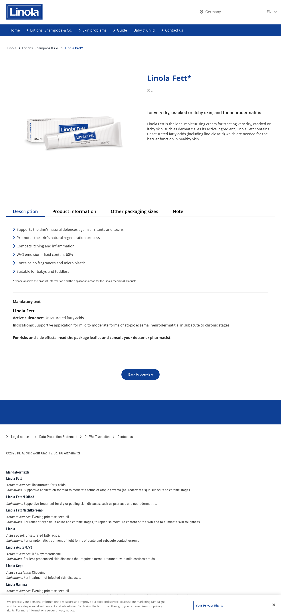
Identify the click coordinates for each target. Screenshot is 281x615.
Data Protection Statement (55, 437)
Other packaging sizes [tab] (134, 211)
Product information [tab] (74, 211)
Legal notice (17, 437)
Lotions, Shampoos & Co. (49, 30)
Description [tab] (25, 211)
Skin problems (93, 30)
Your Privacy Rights (209, 605)
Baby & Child (144, 30)
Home (15, 30)
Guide (120, 30)
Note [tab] (178, 211)
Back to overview (140, 374)
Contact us (172, 30)
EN (272, 11)
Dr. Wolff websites (95, 437)
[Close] (274, 604)
